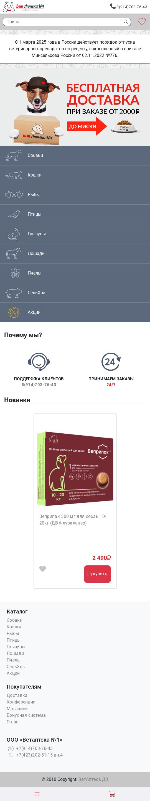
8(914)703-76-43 (128, 6)
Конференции (21, 702)
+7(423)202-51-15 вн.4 (35, 755)
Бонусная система (26, 715)
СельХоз (16, 666)
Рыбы (13, 633)
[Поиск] (60, 22)
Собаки (14, 620)
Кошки (14, 626)
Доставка (17, 695)
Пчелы (14, 660)
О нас (13, 721)
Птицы (14, 640)
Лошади (15, 653)
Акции (13, 673)
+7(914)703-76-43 (30, 748)
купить (97, 573)
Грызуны (16, 646)
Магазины (18, 708)
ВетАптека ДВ (93, 779)
